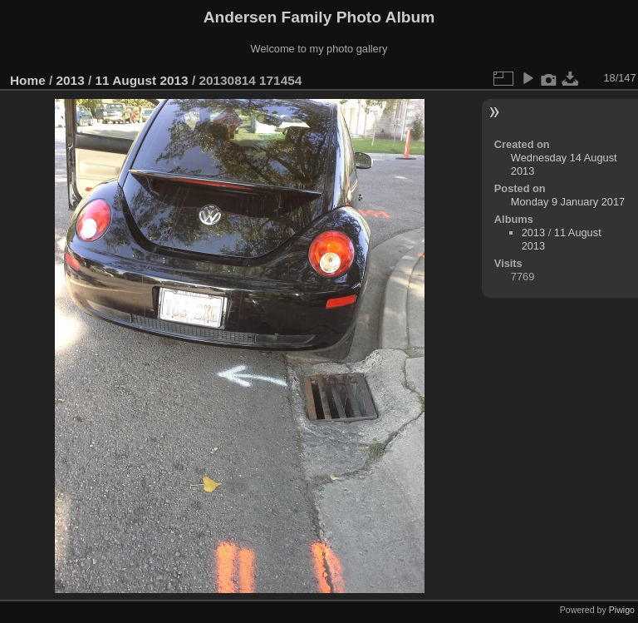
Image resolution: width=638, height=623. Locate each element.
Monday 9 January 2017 (568, 201)
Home (28, 80)
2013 (70, 80)
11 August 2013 (141, 80)
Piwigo (622, 610)
